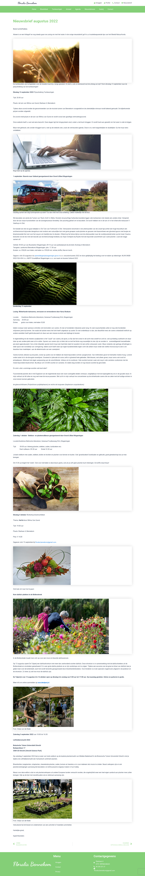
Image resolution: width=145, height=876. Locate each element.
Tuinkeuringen (57, 9)
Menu (57, 856)
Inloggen (58, 862)
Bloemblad (44, 9)
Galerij (101, 9)
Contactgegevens (105, 856)
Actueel (68, 9)
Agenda (78, 9)
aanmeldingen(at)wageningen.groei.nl (48, 256)
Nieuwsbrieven (90, 9)
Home (34, 9)
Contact (110, 9)
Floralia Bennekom (27, 3)
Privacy (58, 872)
